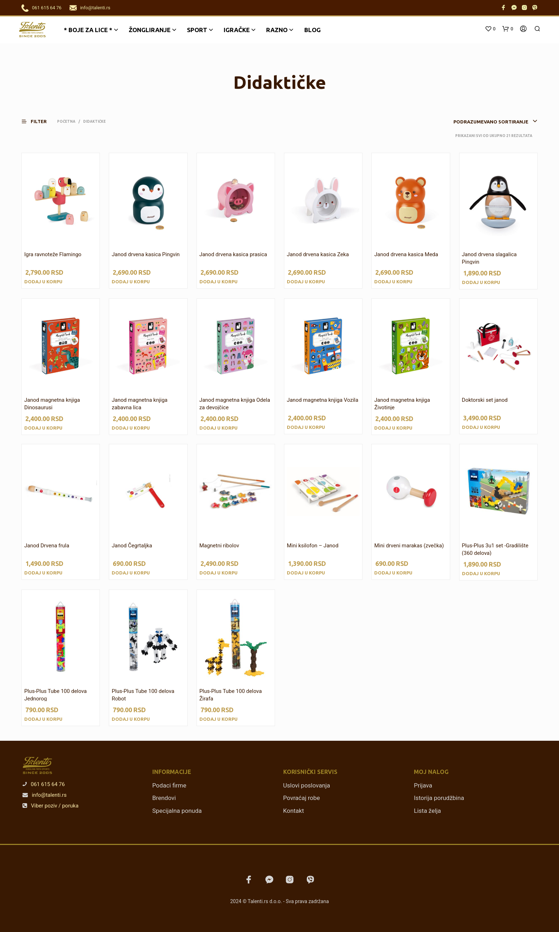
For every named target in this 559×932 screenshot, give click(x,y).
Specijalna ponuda (177, 810)
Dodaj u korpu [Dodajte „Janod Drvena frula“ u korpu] (43, 572)
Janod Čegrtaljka (132, 545)
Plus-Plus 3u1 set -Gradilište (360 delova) (495, 549)
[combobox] (484, 122)
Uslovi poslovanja (306, 785)
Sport (197, 29)
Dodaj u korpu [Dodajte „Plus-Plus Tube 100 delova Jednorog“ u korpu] (43, 718)
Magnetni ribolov (219, 545)
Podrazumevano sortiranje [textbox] (490, 121)
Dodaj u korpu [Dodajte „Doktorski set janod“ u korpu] (481, 427)
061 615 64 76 (47, 7)
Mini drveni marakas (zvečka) (409, 545)
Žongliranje (150, 29)
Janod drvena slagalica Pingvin (489, 258)
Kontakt (293, 810)
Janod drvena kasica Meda (406, 254)
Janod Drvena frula (46, 545)
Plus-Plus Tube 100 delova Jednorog (55, 695)
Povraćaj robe (301, 797)
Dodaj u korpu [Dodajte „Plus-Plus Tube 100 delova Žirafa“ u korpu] (218, 718)
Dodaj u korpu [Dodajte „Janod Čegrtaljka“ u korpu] (131, 572)
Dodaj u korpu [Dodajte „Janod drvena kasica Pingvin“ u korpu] (131, 281)
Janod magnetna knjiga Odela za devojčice (234, 404)
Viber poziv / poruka (50, 805)
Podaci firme (169, 785)
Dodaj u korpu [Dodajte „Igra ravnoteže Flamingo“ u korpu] (43, 281)
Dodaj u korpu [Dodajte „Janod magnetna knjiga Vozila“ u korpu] (306, 427)
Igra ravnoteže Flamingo (52, 254)
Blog (312, 29)
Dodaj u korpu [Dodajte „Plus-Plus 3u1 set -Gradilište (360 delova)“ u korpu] (481, 573)
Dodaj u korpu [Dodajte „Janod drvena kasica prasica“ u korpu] (218, 281)
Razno (277, 29)
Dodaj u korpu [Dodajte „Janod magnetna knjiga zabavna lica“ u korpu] (131, 427)
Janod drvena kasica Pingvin (145, 254)
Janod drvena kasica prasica (233, 254)
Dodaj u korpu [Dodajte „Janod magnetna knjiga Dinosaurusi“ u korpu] (43, 427)
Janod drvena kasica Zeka (318, 254)
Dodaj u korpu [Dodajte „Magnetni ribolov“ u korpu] (218, 572)
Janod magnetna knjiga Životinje (402, 404)
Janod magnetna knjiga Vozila (322, 400)
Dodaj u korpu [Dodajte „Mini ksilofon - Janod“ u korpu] (306, 572)
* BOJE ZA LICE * (88, 29)
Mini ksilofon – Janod (313, 545)
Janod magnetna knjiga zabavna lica (139, 404)
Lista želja (427, 810)
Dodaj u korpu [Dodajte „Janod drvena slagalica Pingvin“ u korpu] (481, 282)
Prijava (423, 785)
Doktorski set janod (485, 400)
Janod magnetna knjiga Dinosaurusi (52, 404)
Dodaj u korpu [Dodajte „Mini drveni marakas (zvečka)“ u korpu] (393, 572)
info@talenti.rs (95, 7)
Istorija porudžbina (439, 797)
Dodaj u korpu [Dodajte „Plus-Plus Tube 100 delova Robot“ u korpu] (131, 718)
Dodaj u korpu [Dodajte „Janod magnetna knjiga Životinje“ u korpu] (393, 427)
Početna (66, 121)
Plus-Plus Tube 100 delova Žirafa (230, 695)
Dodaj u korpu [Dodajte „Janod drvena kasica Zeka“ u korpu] (306, 281)
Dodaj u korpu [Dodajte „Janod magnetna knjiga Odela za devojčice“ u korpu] (218, 427)
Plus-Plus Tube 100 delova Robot (143, 695)
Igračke (237, 29)
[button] (38, 121)
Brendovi (164, 797)
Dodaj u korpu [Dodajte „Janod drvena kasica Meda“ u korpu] (393, 281)
